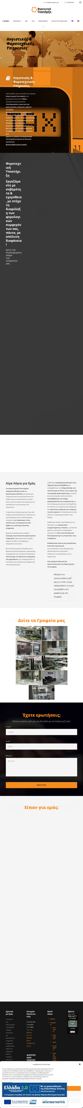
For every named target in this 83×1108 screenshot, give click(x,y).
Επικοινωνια (43, 21)
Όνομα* (41, 730)
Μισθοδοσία (54, 1047)
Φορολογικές (54, 1036)
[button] (80, 1064)
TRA (33, 21)
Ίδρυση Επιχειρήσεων (54, 1056)
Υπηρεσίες (53, 1023)
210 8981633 (70, 2)
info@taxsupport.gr (52, 2)
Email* (41, 745)
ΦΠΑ (54, 1042)
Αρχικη (6, 21)
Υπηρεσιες (17, 21)
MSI (26, 21)
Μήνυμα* (41, 766)
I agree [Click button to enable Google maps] (72, 1032)
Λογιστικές (54, 1029)
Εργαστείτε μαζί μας (59, 21)
